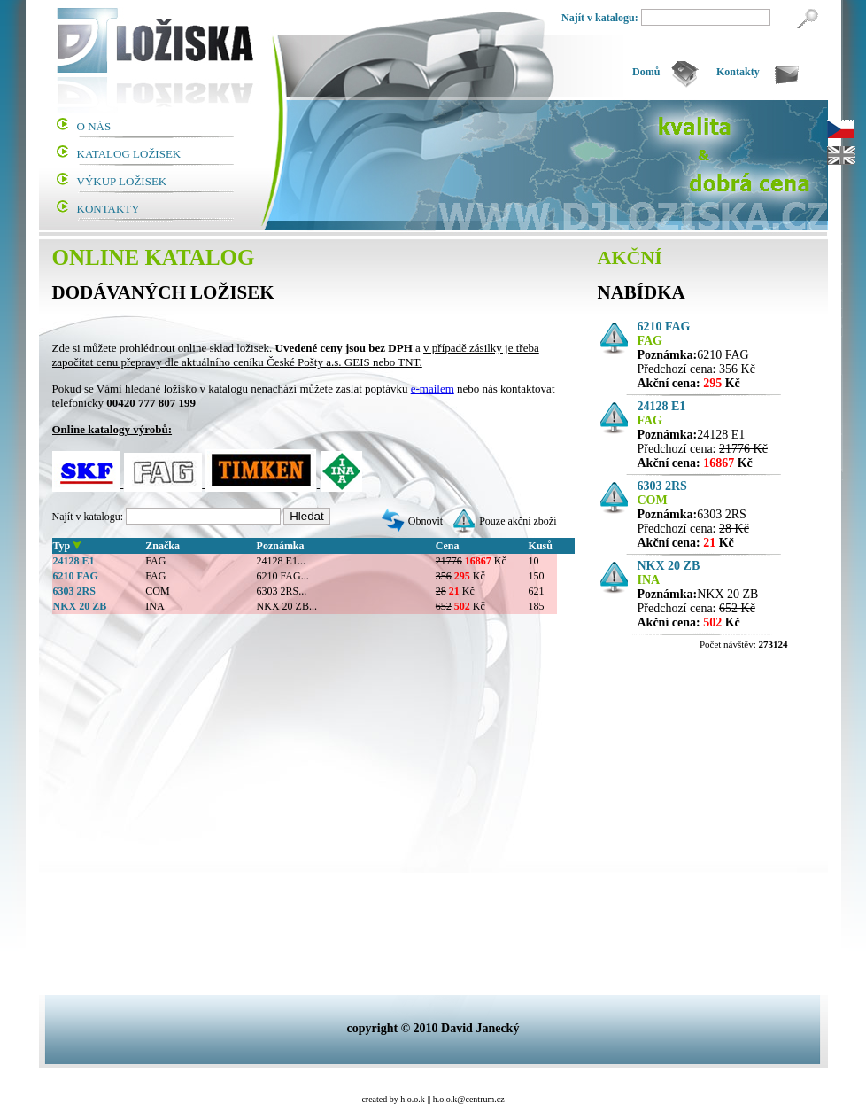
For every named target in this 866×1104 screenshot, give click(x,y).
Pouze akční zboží (517, 521)
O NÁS (94, 126)
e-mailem (432, 388)
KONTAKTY (108, 208)
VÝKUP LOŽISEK (122, 181)
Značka (162, 546)
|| (428, 1099)
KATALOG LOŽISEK (129, 153)
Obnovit (425, 521)
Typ (62, 546)
